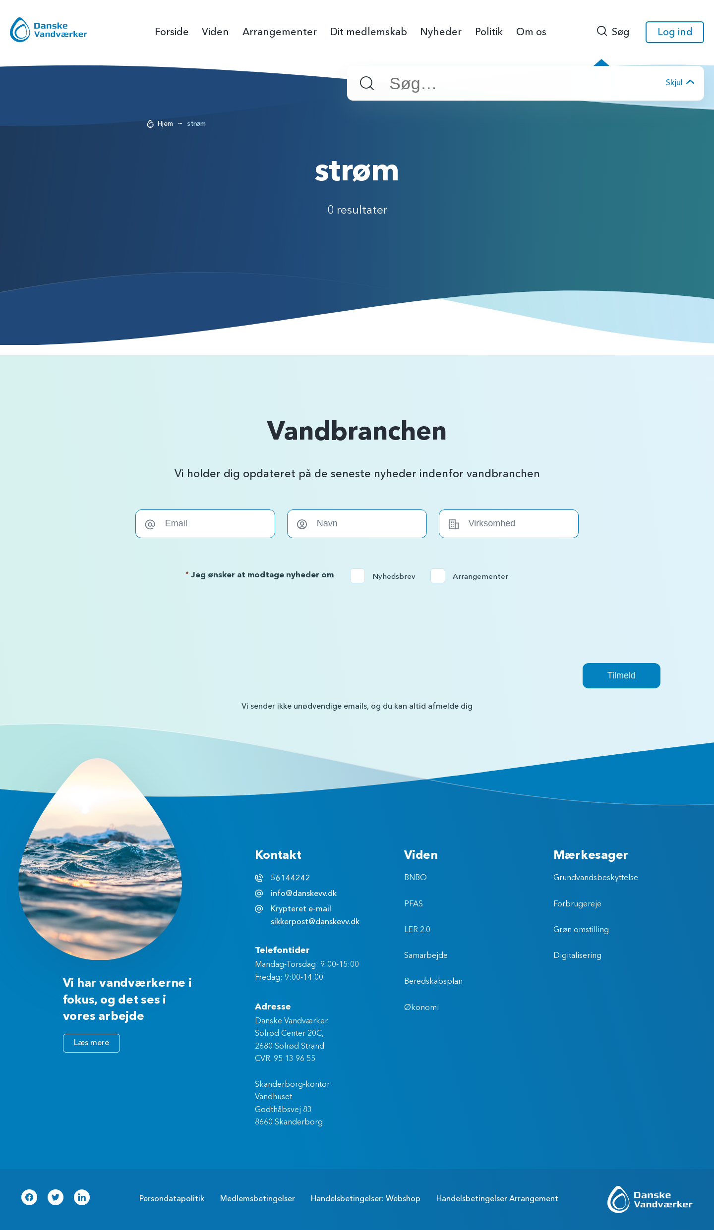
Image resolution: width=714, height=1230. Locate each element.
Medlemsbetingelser (257, 1198)
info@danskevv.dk (304, 893)
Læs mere (91, 1042)
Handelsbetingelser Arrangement (497, 1198)
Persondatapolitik (171, 1198)
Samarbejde (426, 956)
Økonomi (421, 1008)
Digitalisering (577, 956)
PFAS (413, 904)
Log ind (675, 32)
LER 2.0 (417, 930)
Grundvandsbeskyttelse (595, 878)
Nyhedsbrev (386, 576)
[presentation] (357, 623)
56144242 (290, 878)
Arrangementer (472, 576)
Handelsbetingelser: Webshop (365, 1198)
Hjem (165, 123)
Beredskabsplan (433, 982)
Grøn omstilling (581, 930)
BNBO (415, 878)
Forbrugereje (577, 904)
